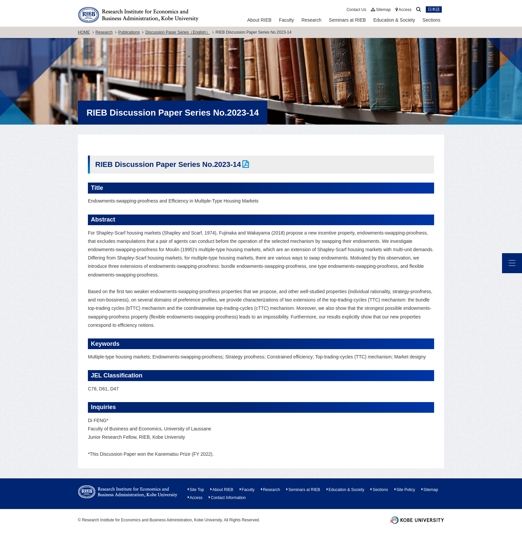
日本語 (434, 9)
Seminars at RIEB (347, 20)
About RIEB (259, 20)
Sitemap (381, 9)
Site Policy (405, 489)
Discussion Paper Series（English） (177, 32)
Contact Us (356, 9)
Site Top (197, 489)
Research (312, 20)
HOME (84, 32)
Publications (129, 32)
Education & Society (394, 20)
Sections (431, 20)
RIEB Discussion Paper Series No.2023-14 (168, 164)
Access (403, 9)
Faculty (286, 20)
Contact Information (228, 497)
